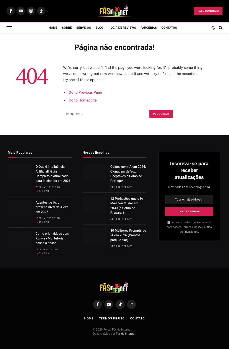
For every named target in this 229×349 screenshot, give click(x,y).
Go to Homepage (83, 100)
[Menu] (9, 28)
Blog (99, 27)
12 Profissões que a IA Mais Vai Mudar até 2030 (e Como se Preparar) (126, 205)
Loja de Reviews (123, 27)
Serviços (83, 27)
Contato (137, 318)
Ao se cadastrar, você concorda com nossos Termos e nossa (189, 227)
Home (53, 27)
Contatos (169, 27)
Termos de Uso (112, 318)
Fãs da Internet (126, 333)
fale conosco (208, 10)
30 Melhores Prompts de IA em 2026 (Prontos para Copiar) (128, 235)
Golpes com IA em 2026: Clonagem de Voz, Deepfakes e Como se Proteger (128, 174)
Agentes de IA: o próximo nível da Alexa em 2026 (52, 207)
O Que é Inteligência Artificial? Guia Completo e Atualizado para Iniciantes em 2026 (53, 174)
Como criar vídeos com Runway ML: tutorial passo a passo (52, 238)
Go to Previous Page (85, 92)
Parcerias (149, 27)
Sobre (67, 27)
